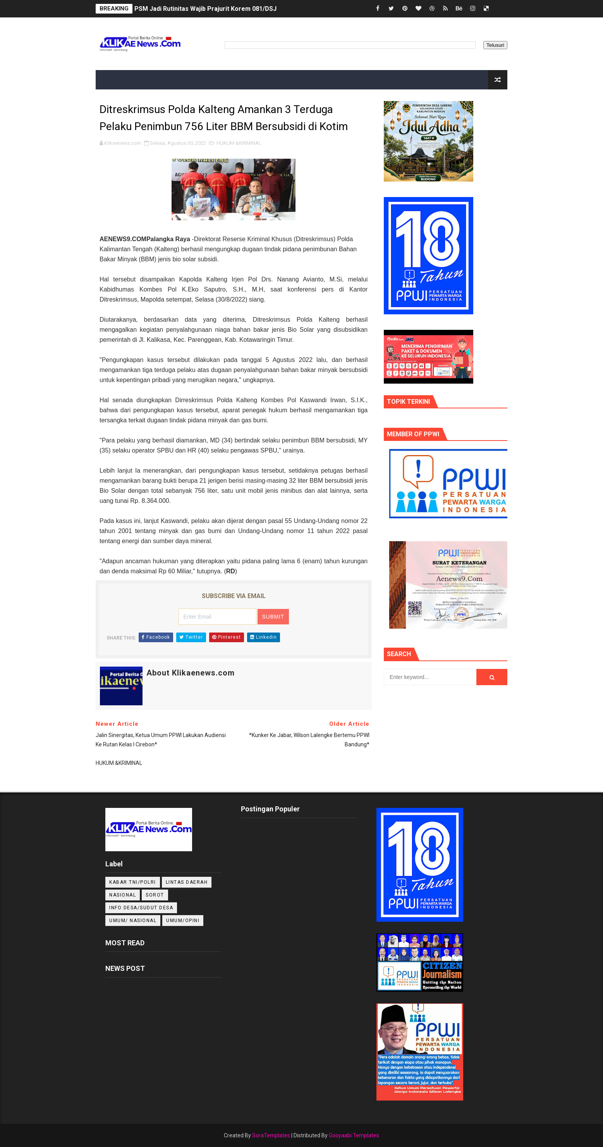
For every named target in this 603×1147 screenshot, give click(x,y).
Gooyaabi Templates (354, 1135)
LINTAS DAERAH (187, 882)
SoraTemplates (271, 1135)
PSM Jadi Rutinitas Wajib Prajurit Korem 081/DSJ (205, 8)
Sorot (155, 895)
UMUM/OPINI (182, 920)
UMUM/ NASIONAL (132, 920)
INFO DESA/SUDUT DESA (141, 907)
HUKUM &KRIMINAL (238, 143)
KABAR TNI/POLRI (132, 882)
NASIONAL (122, 895)
